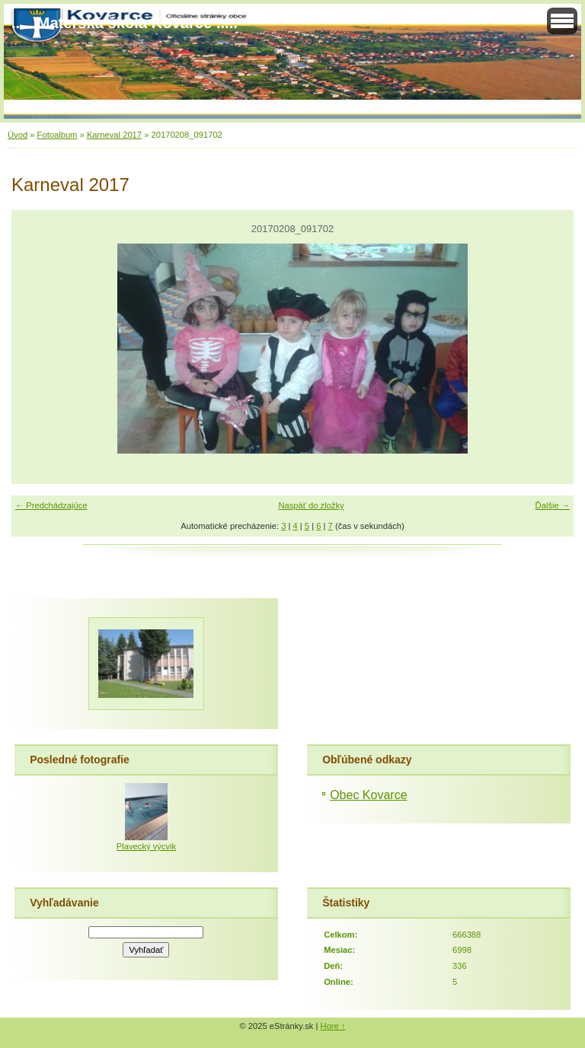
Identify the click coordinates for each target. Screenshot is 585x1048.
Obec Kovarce (368, 794)
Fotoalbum (57, 134)
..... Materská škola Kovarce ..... (124, 22)
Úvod (17, 134)
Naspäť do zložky (311, 505)
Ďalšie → (552, 505)
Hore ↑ (333, 1025)
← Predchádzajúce (51, 505)
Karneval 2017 (114, 134)
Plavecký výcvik (146, 846)
